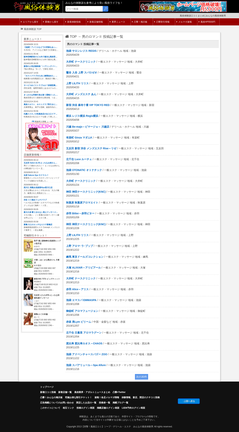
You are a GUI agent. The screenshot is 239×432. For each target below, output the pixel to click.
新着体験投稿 (73, 22)
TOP (71, 36)
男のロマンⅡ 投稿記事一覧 (102, 36)
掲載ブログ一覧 (120, 402)
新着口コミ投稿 (48, 392)
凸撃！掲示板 (139, 22)
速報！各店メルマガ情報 (106, 397)
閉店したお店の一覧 (86, 402)
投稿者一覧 (104, 402)
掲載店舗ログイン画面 (108, 408)
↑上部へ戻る (189, 401)
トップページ (47, 387)
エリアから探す (29, 22)
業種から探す (50, 22)
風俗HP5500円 (207, 22)
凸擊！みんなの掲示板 (51, 397)
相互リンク (68, 408)
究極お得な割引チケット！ (78, 397)
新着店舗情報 (95, 22)
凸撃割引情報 (162, 22)
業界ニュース (117, 22)
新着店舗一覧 (65, 392)
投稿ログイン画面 (85, 408)
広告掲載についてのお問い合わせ (57, 402)
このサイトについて (50, 408)
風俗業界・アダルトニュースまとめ (92, 392)
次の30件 (141, 376)
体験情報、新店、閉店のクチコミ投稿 (141, 397)
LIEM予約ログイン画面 (133, 408)
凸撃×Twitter (119, 392)
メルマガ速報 (184, 22)
